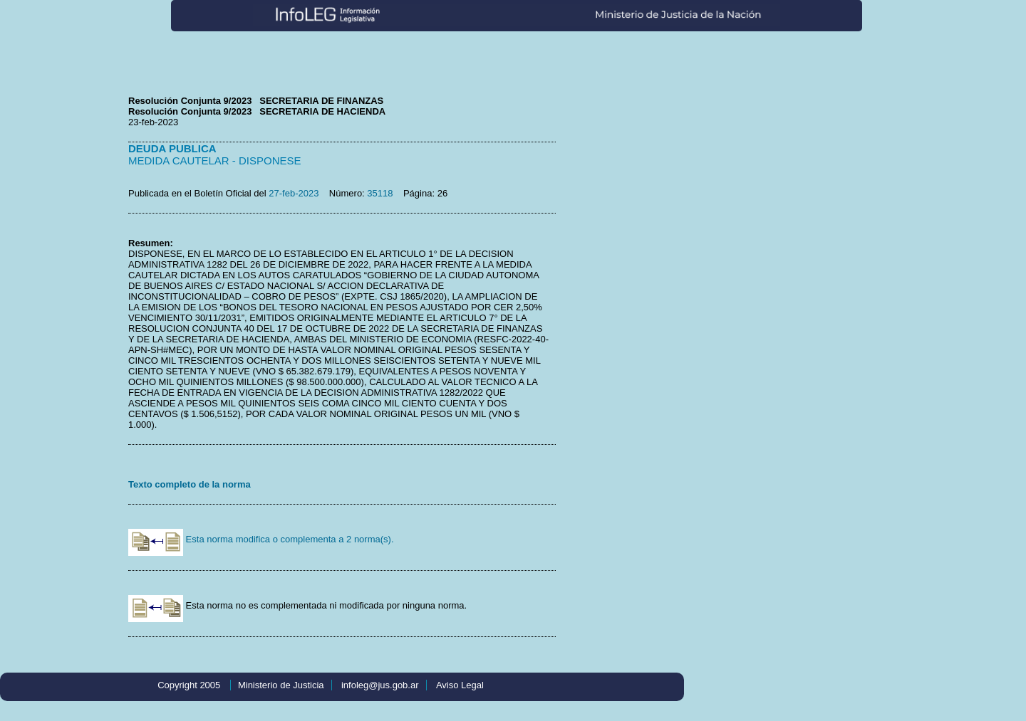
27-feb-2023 (293, 193)
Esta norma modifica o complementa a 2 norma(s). (261, 539)
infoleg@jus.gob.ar (380, 685)
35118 (380, 193)
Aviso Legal (460, 685)
